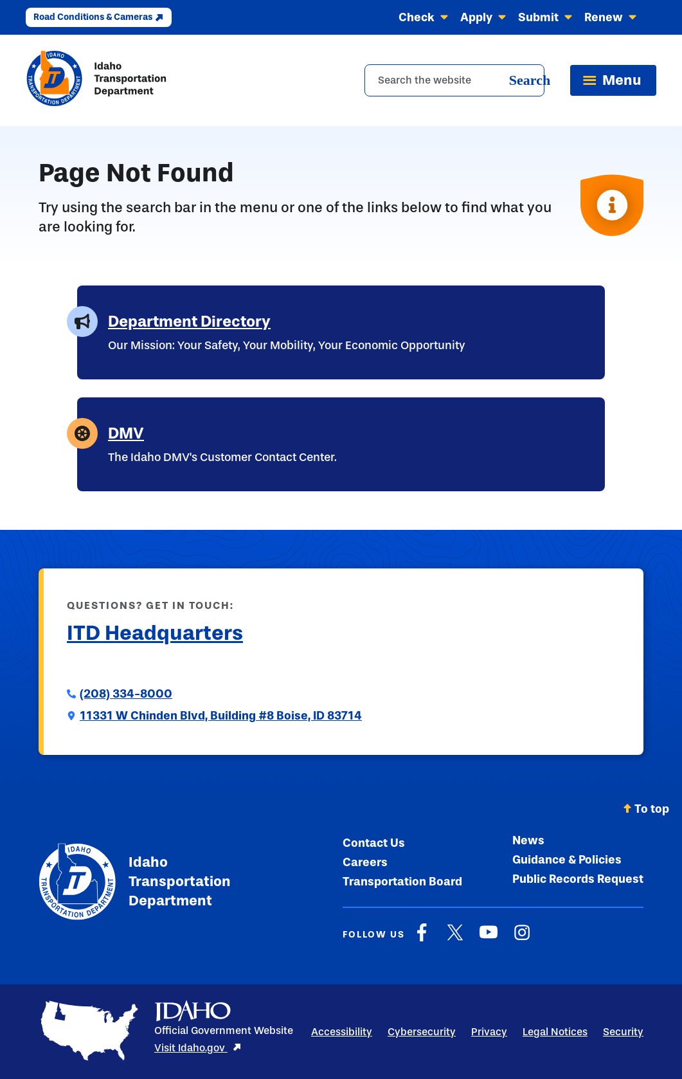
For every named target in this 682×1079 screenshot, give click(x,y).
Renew (610, 17)
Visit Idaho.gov (198, 1048)
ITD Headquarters (155, 633)
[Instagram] (522, 938)
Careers (365, 862)
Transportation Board (402, 882)
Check (424, 17)
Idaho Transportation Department (134, 881)
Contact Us (374, 843)
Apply (483, 17)
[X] (455, 938)
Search (530, 80)
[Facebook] (422, 938)
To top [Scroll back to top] (646, 809)
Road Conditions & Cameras (98, 17)
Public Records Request (577, 879)
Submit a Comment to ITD (134, 664)
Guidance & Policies (567, 860)
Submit (545, 17)
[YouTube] (489, 938)
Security (623, 1032)
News (528, 840)
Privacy (489, 1032)
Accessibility (341, 1032)
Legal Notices (555, 1032)
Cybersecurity (422, 1032)
